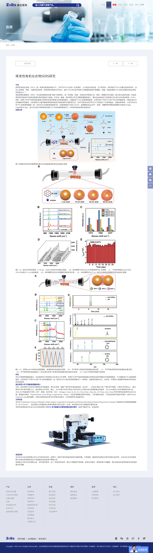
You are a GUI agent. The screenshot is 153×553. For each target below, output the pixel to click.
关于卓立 (116, 491)
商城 (114, 5)
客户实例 (52, 491)
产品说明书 (53, 511)
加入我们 (116, 495)
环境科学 (30, 501)
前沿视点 (52, 495)
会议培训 (52, 498)
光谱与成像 (10, 498)
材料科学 (30, 491)
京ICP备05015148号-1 (104, 546)
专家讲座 (52, 501)
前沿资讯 (95, 498)
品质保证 (73, 495)
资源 (120, 5)
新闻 (131, 5)
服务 (126, 5)
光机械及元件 (11, 505)
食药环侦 (30, 498)
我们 (137, 5)
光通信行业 (31, 521)
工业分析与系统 (12, 495)
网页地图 (21, 539)
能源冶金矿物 (32, 505)
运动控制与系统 (12, 511)
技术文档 (52, 505)
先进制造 (30, 515)
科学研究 (30, 508)
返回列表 (27, 63)
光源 (7, 501)
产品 (103, 5)
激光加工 (30, 518)
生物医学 (30, 495)
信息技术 (30, 511)
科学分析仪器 (11, 491)
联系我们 (42, 539)
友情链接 (32, 539)
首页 (7, 45)
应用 (109, 5)
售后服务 (73, 498)
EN (142, 4)
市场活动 (95, 495)
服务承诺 (73, 491)
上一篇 (115, 63)
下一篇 (130, 63)
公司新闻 (95, 491)
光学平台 (9, 508)
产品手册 (52, 508)
